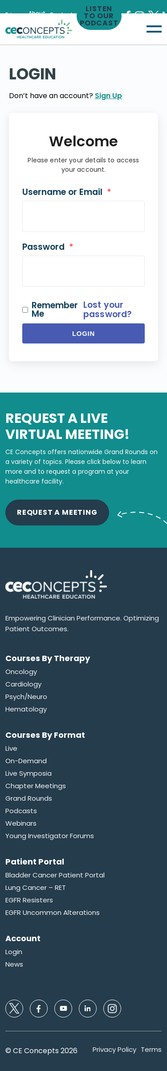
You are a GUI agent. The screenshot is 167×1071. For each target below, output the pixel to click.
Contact (61, 14)
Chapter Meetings (35, 786)
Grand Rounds (28, 798)
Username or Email (66, 192)
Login (83, 333)
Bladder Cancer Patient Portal (55, 875)
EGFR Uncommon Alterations (52, 913)
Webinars (21, 823)
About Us (37, 16)
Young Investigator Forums (49, 836)
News (14, 964)
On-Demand (26, 761)
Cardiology (23, 684)
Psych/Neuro (26, 697)
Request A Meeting (57, 512)
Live (11, 748)
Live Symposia (28, 773)
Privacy (14, 14)
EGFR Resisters (29, 900)
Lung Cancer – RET (35, 888)
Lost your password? (107, 309)
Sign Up (108, 96)
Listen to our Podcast (99, 16)
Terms (151, 1050)
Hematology (26, 709)
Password (47, 247)
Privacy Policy (114, 1050)
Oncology (21, 672)
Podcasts (21, 811)
